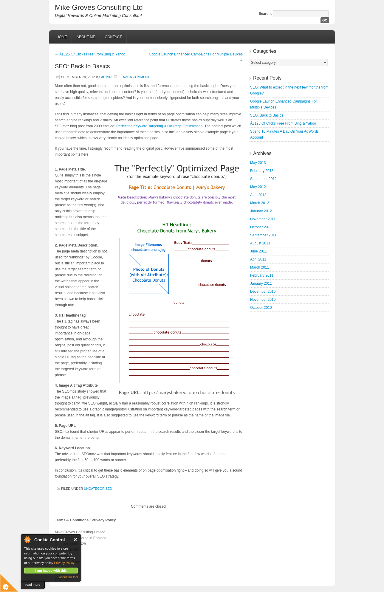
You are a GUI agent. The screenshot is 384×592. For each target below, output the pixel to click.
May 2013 (258, 163)
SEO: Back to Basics (266, 115)
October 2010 (261, 308)
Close (76, 540)
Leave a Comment (134, 77)
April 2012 (258, 195)
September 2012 (263, 179)
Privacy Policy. (64, 563)
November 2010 (262, 299)
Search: (265, 14)
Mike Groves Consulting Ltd (99, 7)
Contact (113, 37)
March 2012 (259, 203)
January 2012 (261, 211)
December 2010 (262, 291)
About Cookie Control (27, 539)
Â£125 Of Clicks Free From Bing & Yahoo (90, 54)
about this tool (68, 577)
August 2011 (260, 243)
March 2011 (259, 267)
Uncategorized (98, 488)
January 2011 (261, 283)
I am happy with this (50, 570)
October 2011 (261, 227)
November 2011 (262, 219)
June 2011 (258, 251)
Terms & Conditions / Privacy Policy (85, 520)
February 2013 (261, 171)
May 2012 (258, 187)
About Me (86, 37)
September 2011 (263, 235)
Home (61, 37)
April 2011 (258, 259)
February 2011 (261, 275)
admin (106, 77)
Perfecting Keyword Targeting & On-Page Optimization (159, 126)
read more (32, 584)
